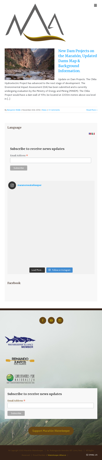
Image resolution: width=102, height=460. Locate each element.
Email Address (19, 155)
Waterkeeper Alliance (57, 455)
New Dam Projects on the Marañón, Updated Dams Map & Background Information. (77, 61)
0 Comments (54, 110)
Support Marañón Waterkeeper (51, 431)
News (44, 110)
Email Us (91, 455)
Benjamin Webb (13, 110)
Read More (91, 110)
